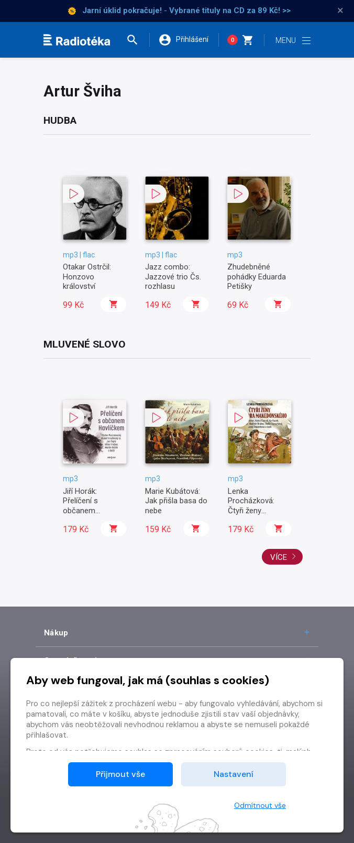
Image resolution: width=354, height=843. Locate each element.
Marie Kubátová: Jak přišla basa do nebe (176, 501)
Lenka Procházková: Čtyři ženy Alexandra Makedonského (254, 511)
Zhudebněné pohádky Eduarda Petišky (256, 276)
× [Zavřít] (340, 10)
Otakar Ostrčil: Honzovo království (87, 276)
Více (283, 557)
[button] (137, 40)
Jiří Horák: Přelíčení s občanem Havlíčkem (80, 506)
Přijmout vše (120, 774)
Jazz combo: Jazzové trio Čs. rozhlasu (173, 276)
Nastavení (233, 774)
